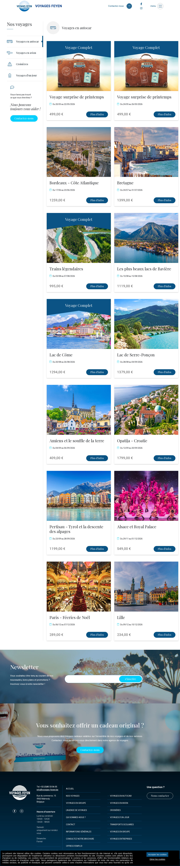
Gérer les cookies (157, 859)
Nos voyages (72, 795)
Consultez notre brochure (80, 838)
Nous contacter (160, 795)
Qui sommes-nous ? (76, 817)
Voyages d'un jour (119, 817)
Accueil (70, 788)
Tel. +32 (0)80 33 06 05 (47, 786)
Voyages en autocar (121, 795)
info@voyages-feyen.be (47, 789)
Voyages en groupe (76, 803)
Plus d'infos (97, 114)
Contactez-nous (24, 118)
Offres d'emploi (74, 846)
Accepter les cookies (157, 854)
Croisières (115, 810)
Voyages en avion (119, 803)
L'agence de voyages (76, 810)
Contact (70, 824)
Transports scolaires (122, 824)
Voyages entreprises (121, 838)
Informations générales (78, 831)
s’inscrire (130, 679)
